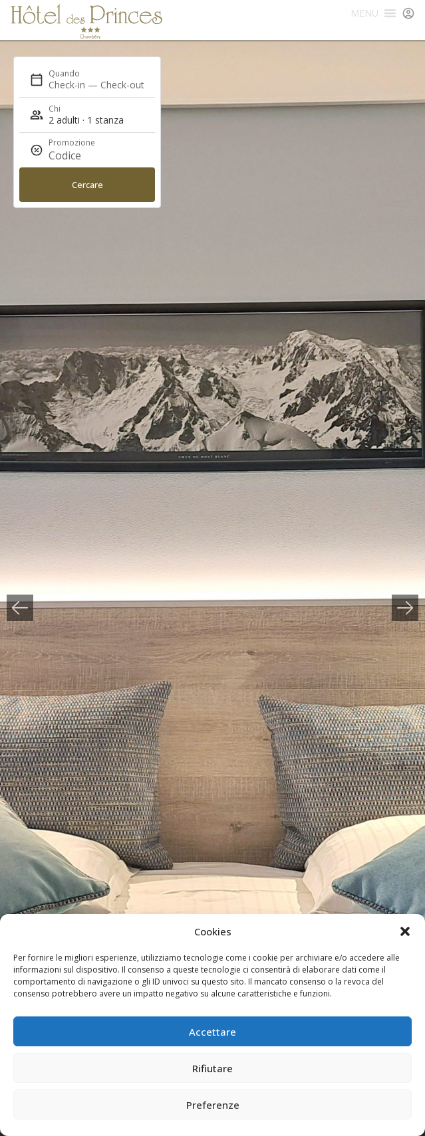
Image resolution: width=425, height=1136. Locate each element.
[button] (405, 931)
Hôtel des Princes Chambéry (86, 21)
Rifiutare (212, 1068)
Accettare (212, 1031)
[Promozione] (80, 155)
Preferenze (212, 1104)
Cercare (87, 185)
